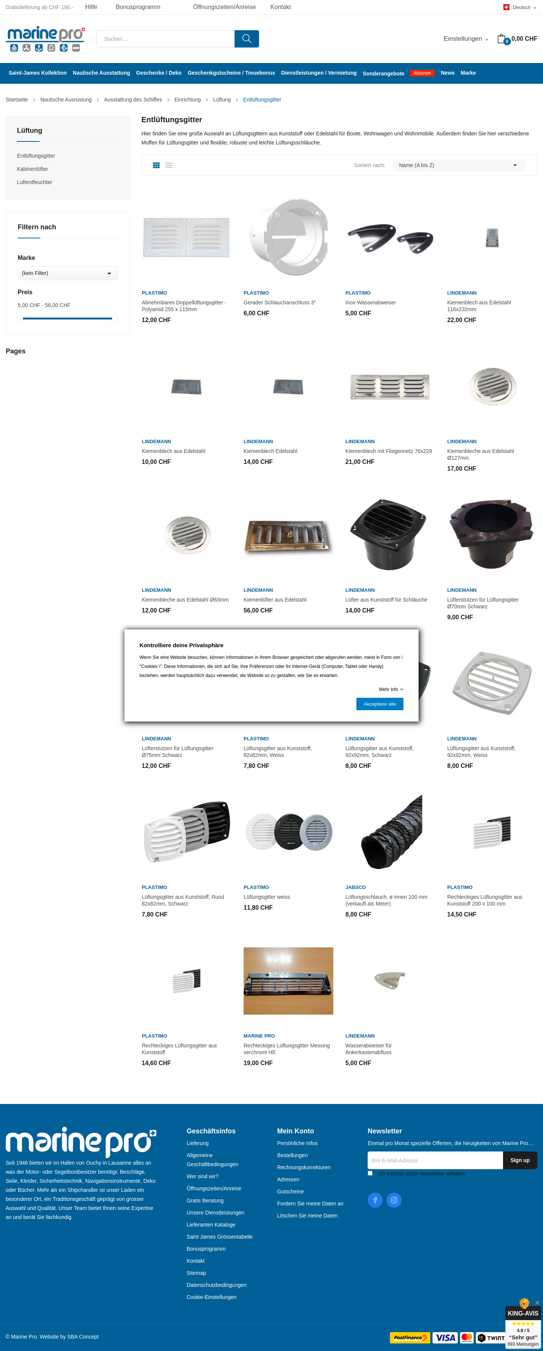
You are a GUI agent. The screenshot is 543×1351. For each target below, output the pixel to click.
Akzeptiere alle (380, 704)
